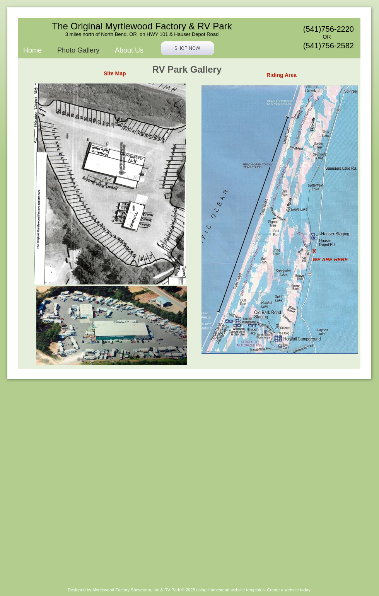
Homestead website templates (236, 589)
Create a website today (288, 589)
